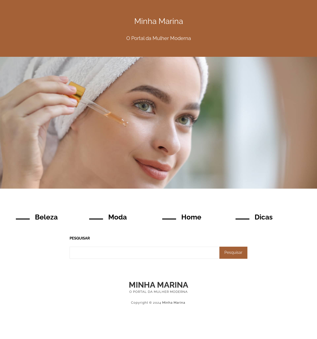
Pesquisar (80, 238)
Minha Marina (158, 284)
